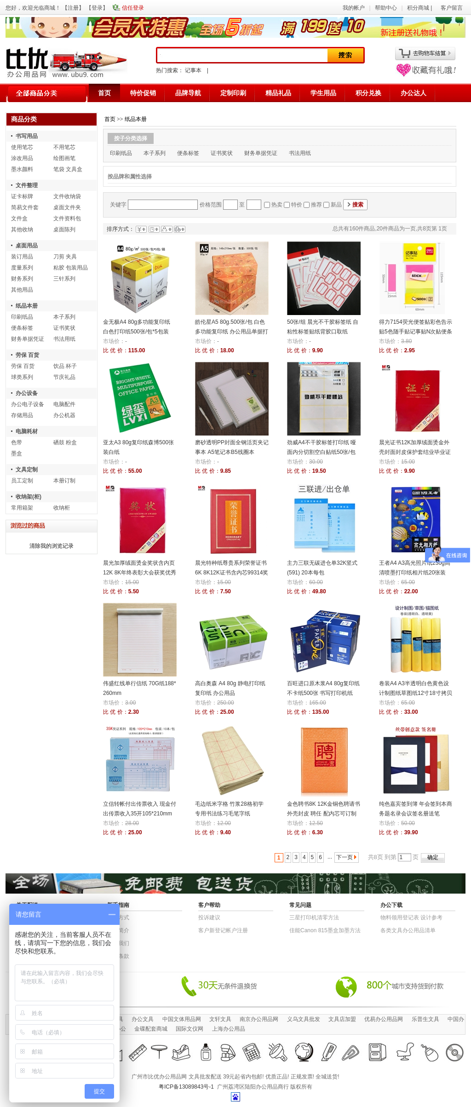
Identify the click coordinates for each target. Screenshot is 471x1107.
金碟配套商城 (150, 1029)
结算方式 (118, 917)
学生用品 (323, 93)
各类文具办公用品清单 (408, 930)
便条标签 (22, 328)
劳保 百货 (27, 355)
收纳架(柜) (28, 496)
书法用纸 (64, 339)
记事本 (193, 70)
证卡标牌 (22, 196)
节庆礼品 (64, 377)
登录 (97, 8)
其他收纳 (22, 229)
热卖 (276, 204)
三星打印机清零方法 (314, 917)
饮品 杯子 (65, 366)
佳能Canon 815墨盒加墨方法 (325, 930)
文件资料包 (67, 218)
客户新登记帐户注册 (223, 930)
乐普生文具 (425, 1019)
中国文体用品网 (181, 1019)
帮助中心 (386, 8)
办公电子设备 (27, 404)
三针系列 (64, 278)
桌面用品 (27, 245)
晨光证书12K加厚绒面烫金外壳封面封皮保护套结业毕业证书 (415, 452)
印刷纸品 (22, 317)
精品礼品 (278, 93)
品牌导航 (188, 93)
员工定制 (22, 480)
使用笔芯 (22, 147)
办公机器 (64, 415)
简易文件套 (25, 207)
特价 (296, 204)
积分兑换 (368, 93)
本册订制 (64, 480)
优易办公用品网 (383, 1019)
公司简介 (118, 930)
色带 (16, 442)
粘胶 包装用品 (70, 267)
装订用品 (22, 256)
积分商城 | (420, 8)
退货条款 (118, 956)
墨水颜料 (22, 169)
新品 (336, 204)
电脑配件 (64, 404)
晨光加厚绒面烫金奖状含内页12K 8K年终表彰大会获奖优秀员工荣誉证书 (139, 572)
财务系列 (22, 278)
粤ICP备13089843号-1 (186, 1087)
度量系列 (22, 267)
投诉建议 (209, 917)
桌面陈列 (64, 229)
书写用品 (27, 136)
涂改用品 (22, 158)
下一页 (344, 857)
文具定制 (27, 469)
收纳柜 (61, 508)
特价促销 (143, 93)
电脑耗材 (27, 431)
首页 (104, 93)
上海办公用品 (228, 1029)
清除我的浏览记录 (51, 546)
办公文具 (143, 1019)
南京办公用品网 (259, 1019)
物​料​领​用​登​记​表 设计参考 (411, 917)
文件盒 (19, 218)
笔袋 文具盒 (67, 169)
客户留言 (452, 8)
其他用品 (22, 290)
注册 (73, 8)
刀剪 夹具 (65, 256)
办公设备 (27, 393)
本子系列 (64, 317)
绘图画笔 (64, 158)
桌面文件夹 (67, 207)
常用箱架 (22, 508)
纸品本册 (27, 306)
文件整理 (27, 185)
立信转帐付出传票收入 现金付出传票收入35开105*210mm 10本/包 (139, 813)
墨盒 (16, 453)
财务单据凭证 (27, 339)
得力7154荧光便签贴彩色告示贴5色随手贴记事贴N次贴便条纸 (415, 331)
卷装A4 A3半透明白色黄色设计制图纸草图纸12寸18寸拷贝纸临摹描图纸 (415, 693)
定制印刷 (233, 93)
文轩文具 (220, 1019)
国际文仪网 (189, 1029)
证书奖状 (64, 328)
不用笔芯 (64, 147)
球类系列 (22, 377)
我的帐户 (354, 8)
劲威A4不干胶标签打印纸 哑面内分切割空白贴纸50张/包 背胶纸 (321, 452)
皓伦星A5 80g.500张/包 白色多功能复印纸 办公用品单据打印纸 (231, 331)
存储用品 (22, 415)
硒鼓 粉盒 (65, 442)
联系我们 (118, 943)
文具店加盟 (342, 1019)
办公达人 (413, 93)
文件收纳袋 (67, 196)
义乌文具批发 (303, 1019)
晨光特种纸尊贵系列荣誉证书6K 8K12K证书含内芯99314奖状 (231, 572)
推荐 (316, 204)
